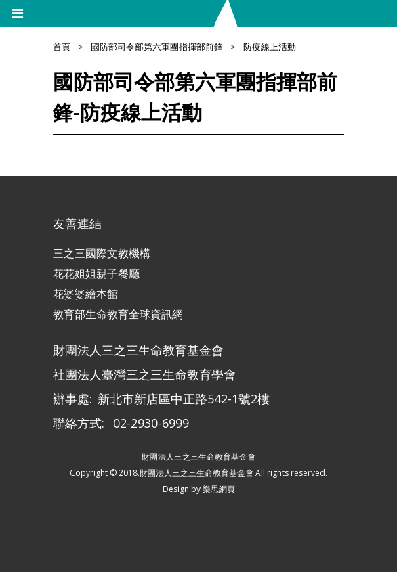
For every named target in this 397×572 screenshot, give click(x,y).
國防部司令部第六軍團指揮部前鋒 (157, 47)
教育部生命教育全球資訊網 (118, 314)
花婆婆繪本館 (85, 293)
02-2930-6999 (151, 423)
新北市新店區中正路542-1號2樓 (184, 399)
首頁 (61, 47)
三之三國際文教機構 (101, 253)
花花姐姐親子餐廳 (96, 273)
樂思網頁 (219, 489)
